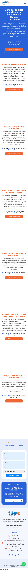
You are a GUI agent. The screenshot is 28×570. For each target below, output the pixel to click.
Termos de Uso (20, 562)
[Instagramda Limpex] (12, 555)
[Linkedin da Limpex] (18, 555)
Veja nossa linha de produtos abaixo (14, 53)
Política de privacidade (10, 562)
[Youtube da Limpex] (15, 555)
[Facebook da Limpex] (9, 555)
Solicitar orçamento (14, 475)
